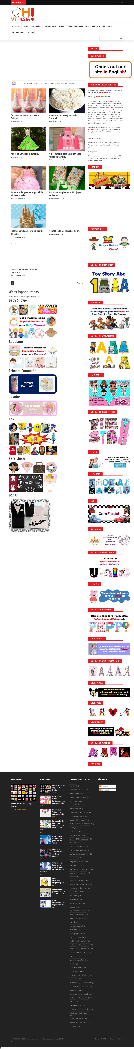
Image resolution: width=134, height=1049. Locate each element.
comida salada (75, 835)
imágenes (73, 896)
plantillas (73, 956)
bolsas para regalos (77, 816)
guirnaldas (83, 884)
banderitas (73, 812)
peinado (85, 952)
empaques (73, 858)
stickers (72, 998)
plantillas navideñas (76, 960)
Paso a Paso (107, 26)
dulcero (83, 854)
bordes (82, 820)
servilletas (87, 983)
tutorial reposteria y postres (79, 1013)
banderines (74, 809)
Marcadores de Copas (77, 790)
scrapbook (73, 983)
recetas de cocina (76, 968)
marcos (72, 937)
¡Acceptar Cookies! (97, 1040)
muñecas (73, 945)
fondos (86, 862)
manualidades (75, 926)
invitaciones (74, 899)
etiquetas (73, 862)
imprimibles (74, 892)
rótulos (84, 975)
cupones (73, 843)
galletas (83, 873)
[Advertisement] (47, 64)
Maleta (72, 786)
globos (72, 877)
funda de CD (74, 865)
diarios (72, 850)
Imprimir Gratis (18, 32)
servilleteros (74, 986)
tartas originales (75, 1005)
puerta (72, 964)
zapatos (73, 1026)
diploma (83, 850)
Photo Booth (74, 794)
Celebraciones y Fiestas (54, 26)
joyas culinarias (75, 903)
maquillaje (73, 930)
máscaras (85, 945)
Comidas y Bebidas (74, 26)
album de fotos (75, 805)
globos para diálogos (77, 881)
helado (72, 888)
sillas (86, 986)
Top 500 (30, 32)
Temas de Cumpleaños (32, 26)
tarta (71, 1002)
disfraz (72, 854)
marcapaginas (75, 934)
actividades (74, 801)
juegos (72, 907)
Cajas (87, 26)
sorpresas (73, 990)
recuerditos (74, 971)
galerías (72, 873)
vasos (72, 1019)
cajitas (72, 824)
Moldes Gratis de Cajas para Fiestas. (22, 805)
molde (72, 941)
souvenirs (73, 994)
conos (72, 839)
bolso (72, 820)
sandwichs (73, 979)
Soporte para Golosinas (78, 797)
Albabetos (16, 26)
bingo (86, 812)
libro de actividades (77, 915)
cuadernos (84, 839)
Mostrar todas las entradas (65, 83)
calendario (85, 824)
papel (72, 949)
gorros (72, 884)
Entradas (103, 786)
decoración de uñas (77, 847)
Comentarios (104, 790)
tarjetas (84, 998)
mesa (84, 937)
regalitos (73, 975)
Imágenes (96, 26)
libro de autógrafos (76, 918)
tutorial (85, 1009)
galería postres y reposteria (79, 869)
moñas (83, 941)
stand (86, 994)
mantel (72, 922)
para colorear (84, 949)
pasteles (73, 952)
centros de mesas (76, 831)
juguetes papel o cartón (78, 911)
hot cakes (83, 888)
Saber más (113, 1040)
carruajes (73, 828)
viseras (72, 1022)
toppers (73, 1009)
